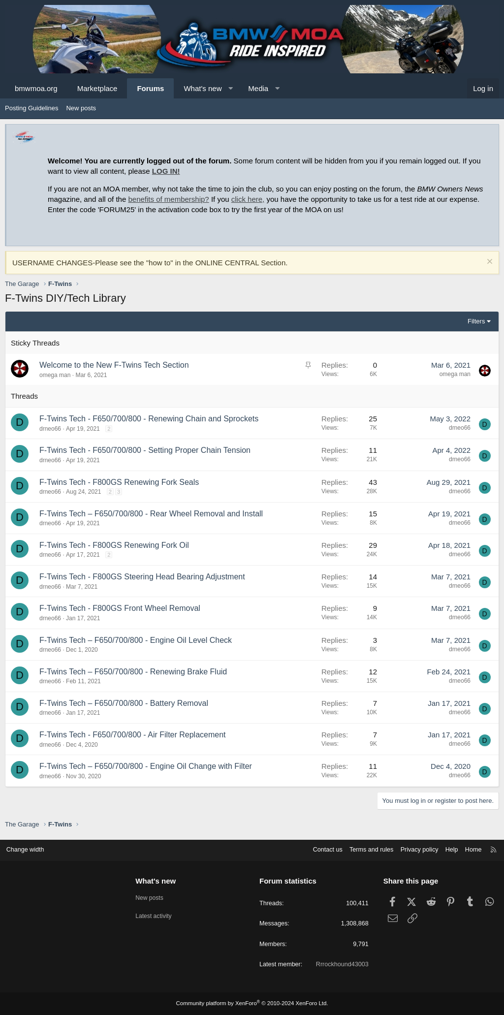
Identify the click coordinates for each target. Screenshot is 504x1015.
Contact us (319, 849)
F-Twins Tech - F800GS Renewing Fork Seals (119, 482)
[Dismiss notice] (488, 262)
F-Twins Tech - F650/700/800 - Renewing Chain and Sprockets (148, 418)
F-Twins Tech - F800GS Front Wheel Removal (119, 608)
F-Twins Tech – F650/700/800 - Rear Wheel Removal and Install (151, 513)
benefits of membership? (168, 199)
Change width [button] (29, 849)
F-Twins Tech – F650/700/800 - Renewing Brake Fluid (133, 671)
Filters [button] (476, 321)
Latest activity (156, 914)
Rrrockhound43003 (340, 965)
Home (469, 849)
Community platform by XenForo (252, 1004)
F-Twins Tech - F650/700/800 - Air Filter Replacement (132, 734)
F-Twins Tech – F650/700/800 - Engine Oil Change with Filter (145, 766)
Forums (150, 88)
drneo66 (50, 428)
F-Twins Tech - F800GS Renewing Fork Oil (114, 545)
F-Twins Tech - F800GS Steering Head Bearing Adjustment (142, 576)
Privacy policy (414, 849)
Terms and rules (364, 849)
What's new (202, 88)
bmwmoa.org (36, 88)
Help (447, 849)
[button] (230, 88)
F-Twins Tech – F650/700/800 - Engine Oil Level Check (135, 640)
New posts (81, 108)
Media (258, 88)
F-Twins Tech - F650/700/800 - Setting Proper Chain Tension (145, 450)
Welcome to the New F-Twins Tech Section (114, 365)
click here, (248, 199)
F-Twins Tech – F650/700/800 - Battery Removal (123, 703)
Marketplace (97, 88)
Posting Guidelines (31, 108)
